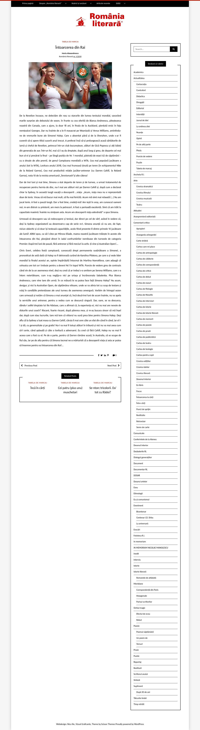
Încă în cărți (37, 388)
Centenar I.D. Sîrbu (144, 517)
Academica (138, 72)
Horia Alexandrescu (70, 53)
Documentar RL (141, 469)
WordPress (139, 724)
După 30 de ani (143, 692)
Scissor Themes (108, 724)
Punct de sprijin (143, 409)
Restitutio (140, 415)
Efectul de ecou (143, 614)
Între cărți (140, 403)
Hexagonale (141, 595)
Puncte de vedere (144, 156)
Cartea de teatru (143, 343)
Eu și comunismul (141, 499)
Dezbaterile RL (140, 451)
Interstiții (140, 114)
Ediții (118, 3)
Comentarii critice (142, 222)
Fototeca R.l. (139, 535)
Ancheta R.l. (139, 174)
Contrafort (141, 90)
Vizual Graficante (83, 724)
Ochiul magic (139, 608)
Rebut (139, 620)
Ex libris (139, 385)
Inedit (136, 553)
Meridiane (138, 583)
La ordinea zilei (143, 126)
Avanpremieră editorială (144, 216)
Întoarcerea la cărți (144, 397)
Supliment (138, 686)
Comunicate (139, 433)
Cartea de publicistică (146, 337)
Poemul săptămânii (145, 632)
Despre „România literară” (50, 3)
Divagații (140, 102)
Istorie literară (140, 571)
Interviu (137, 559)
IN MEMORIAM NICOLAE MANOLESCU (151, 547)
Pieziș (138, 150)
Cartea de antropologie (146, 252)
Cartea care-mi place (145, 246)
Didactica (140, 96)
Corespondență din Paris (147, 590)
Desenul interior (143, 379)
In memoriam (140, 541)
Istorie (136, 565)
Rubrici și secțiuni (79, 3)
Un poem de (142, 638)
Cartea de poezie (144, 325)
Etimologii (138, 493)
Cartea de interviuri (145, 301)
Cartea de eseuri (143, 283)
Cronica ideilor (142, 367)
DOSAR (137, 475)
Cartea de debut (143, 276)
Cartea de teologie (144, 349)
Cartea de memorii (144, 319)
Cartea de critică (143, 271)
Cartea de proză (143, 331)
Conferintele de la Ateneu (145, 439)
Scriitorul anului (141, 674)
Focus (139, 391)
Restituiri (138, 668)
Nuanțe (139, 132)
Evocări (137, 529)
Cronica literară (143, 373)
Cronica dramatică (144, 186)
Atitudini (137, 210)
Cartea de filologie (144, 289)
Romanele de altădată (146, 577)
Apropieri (140, 228)
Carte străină (142, 240)
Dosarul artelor (140, 481)
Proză (136, 650)
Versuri (139, 644)
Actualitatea (139, 78)
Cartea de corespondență (147, 264)
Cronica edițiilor (143, 361)
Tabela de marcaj (70, 41)
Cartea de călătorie (144, 258)
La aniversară (142, 523)
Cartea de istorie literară (147, 313)
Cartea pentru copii (145, 355)
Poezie (136, 626)
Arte (136, 180)
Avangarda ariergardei (146, 234)
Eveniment (138, 505)
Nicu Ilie (71, 724)
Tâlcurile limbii (140, 698)
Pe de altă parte (143, 144)
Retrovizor (141, 421)
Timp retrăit (139, 704)
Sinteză (137, 680)
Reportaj (137, 662)
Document (138, 463)
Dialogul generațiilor (143, 457)
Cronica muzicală (144, 198)
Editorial (140, 108)
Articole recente (103, 3)
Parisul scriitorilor (144, 601)
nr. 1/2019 (77, 56)
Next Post (112, 365)
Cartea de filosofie (144, 294)
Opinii (139, 138)
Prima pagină (27, 3)
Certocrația (141, 84)
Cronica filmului (143, 192)
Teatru (139, 204)
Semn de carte (142, 427)
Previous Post (30, 365)
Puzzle (139, 162)
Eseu (136, 487)
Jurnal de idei (142, 120)
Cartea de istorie (143, 307)
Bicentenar (141, 511)
